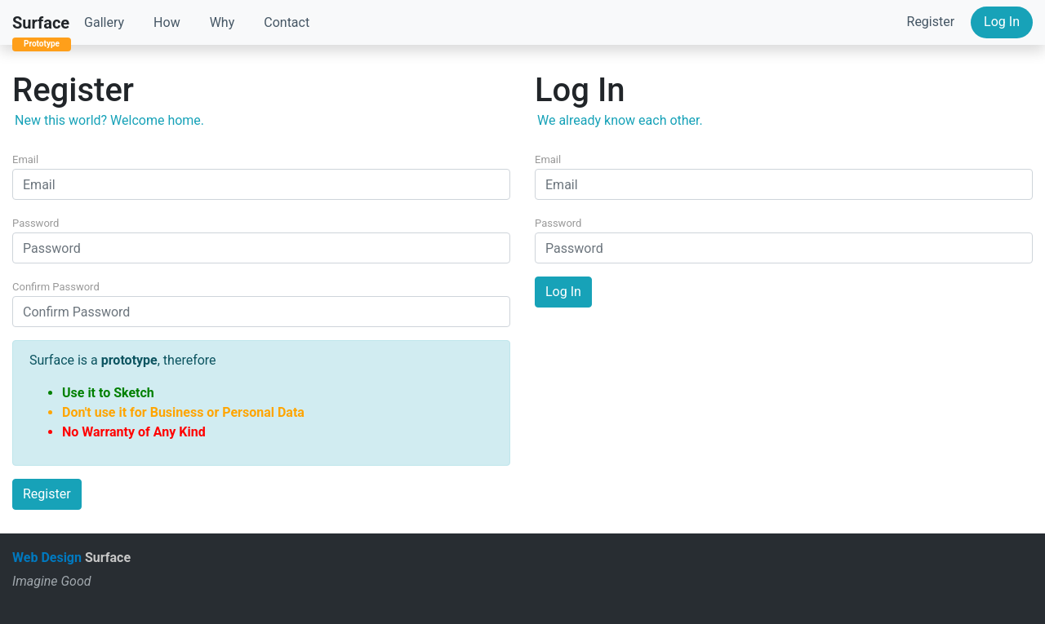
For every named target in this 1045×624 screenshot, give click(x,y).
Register (931, 21)
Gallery (104, 22)
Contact (286, 22)
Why (222, 22)
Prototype (42, 43)
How (166, 22)
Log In (1002, 21)
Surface (40, 23)
